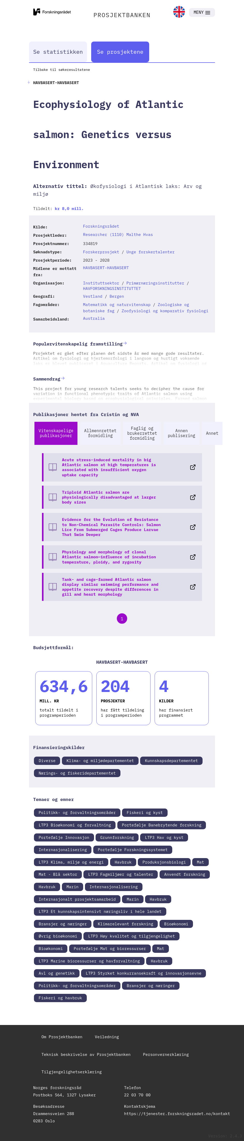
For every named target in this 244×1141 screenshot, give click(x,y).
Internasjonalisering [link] (63, 849)
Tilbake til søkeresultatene (61, 69)
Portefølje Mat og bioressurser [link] (110, 948)
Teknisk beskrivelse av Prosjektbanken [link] (86, 1054)
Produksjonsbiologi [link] (164, 862)
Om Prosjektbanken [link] (61, 1036)
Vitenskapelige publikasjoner (56, 433)
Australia (94, 318)
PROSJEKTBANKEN (122, 15)
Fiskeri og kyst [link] (145, 812)
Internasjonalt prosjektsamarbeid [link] (77, 899)
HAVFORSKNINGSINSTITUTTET (112, 288)
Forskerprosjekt (101, 251)
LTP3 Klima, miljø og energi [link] (71, 862)
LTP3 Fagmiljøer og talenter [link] (120, 874)
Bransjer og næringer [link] (63, 923)
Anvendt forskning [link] (184, 874)
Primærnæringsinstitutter (155, 283)
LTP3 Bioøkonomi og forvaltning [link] (75, 824)
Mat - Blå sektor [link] (58, 874)
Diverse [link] (47, 760)
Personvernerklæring (166, 1054)
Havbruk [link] (123, 862)
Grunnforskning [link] (117, 837)
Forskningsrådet (101, 226)
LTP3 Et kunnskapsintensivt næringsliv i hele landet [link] (100, 911)
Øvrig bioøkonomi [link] (58, 936)
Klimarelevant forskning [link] (125, 923)
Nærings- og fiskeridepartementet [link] (77, 773)
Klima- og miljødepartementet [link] (100, 760)
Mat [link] (200, 862)
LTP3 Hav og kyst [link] (164, 837)
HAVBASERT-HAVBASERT (106, 267)
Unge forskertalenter (150, 251)
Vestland (92, 296)
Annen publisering (181, 433)
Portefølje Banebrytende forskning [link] (162, 824)
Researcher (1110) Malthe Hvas (118, 234)
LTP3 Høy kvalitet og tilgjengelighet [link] (131, 936)
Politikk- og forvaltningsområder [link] (77, 812)
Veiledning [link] (107, 1036)
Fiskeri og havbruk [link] (60, 997)
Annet (212, 433)
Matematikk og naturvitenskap (116, 304)
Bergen (117, 296)
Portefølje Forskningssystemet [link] (133, 849)
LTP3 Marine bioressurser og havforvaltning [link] (89, 960)
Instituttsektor (101, 283)
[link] (179, 12)
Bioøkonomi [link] (176, 923)
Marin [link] (73, 886)
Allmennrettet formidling (100, 433)
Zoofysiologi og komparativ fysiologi (164, 310)
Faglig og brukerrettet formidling (142, 433)
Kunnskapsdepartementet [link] (171, 760)
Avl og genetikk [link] (57, 973)
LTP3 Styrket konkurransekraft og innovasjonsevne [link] (143, 973)
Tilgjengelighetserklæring (71, 1071)
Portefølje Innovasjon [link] (64, 837)
